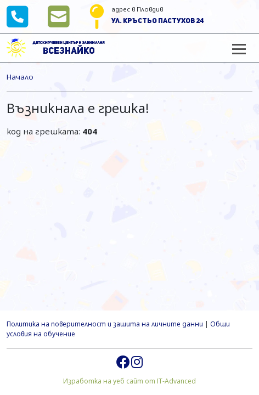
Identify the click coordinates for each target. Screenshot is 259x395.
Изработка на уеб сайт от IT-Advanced (129, 381)
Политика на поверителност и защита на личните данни (105, 324)
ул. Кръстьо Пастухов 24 (157, 21)
